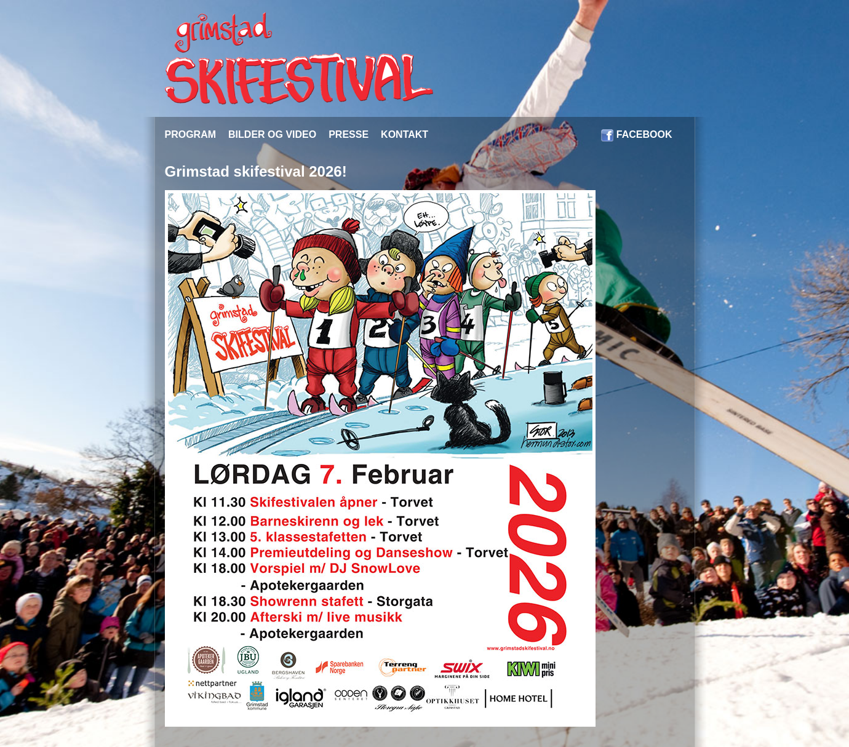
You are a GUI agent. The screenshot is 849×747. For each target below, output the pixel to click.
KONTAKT (404, 134)
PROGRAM (191, 134)
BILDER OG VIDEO (272, 134)
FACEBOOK (644, 134)
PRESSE (349, 134)
